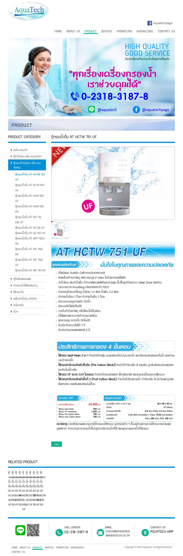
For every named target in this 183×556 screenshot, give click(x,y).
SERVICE (106, 31)
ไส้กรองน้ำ (18, 292)
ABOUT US (73, 31)
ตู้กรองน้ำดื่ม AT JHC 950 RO (74, 509)
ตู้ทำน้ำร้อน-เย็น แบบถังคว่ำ (27, 157)
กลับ (57, 445)
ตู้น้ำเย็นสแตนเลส (22, 279)
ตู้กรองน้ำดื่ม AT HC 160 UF (30, 233)
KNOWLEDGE (145, 31)
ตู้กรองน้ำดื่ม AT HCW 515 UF (123, 509)
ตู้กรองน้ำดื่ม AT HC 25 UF (29, 228)
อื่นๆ (15, 312)
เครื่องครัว (18, 305)
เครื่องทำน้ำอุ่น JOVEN (24, 299)
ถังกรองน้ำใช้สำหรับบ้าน (25, 286)
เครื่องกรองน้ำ (20, 150)
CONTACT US (166, 31)
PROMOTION (124, 31)
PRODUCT (91, 31)
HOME (58, 31)
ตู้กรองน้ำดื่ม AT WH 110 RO (30, 271)
